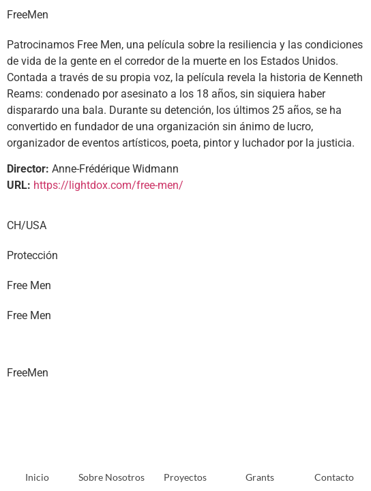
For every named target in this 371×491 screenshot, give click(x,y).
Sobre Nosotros (111, 477)
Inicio (37, 477)
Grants (260, 477)
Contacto (334, 477)
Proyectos (185, 477)
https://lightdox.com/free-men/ (108, 185)
